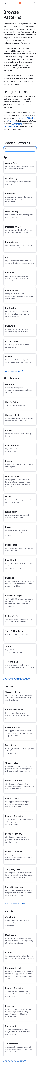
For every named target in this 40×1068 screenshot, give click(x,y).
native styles (21, 118)
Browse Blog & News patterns (16, 678)
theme (11, 121)
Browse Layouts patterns (14, 1060)
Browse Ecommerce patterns (16, 904)
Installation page (10, 126)
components (17, 124)
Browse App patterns (13, 371)
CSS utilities (31, 118)
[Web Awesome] (20, 3)
